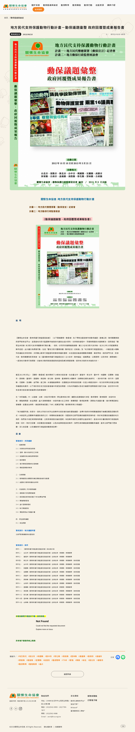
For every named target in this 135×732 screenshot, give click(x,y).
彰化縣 (57, 656)
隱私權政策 (48, 727)
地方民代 (23, 656)
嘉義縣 (82, 656)
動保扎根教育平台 (78, 701)
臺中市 (49, 656)
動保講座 (76, 5)
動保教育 (23, 664)
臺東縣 (30, 660)
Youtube (16, 708)
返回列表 (67, 674)
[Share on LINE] (123, 657)
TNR (65, 660)
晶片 (41, 664)
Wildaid (74, 707)
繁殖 (72, 660)
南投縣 (66, 656)
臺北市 (92, 660)
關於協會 (36, 5)
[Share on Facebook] (118, 657)
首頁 (6, 17)
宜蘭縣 (39, 660)
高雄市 (99, 656)
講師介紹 (111, 5)
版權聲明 (58, 727)
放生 (85, 660)
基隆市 (100, 660)
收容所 (47, 660)
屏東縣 (22, 660)
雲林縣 (74, 656)
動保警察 (56, 660)
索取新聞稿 (92, 696)
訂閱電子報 (92, 700)
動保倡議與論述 (50, 5)
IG (20, 708)
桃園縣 (40, 656)
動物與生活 (15, 34)
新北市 (32, 656)
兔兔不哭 (75, 704)
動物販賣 (33, 664)
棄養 (78, 660)
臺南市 (91, 656)
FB (11, 708)
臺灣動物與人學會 (78, 711)
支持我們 (38, 9)
